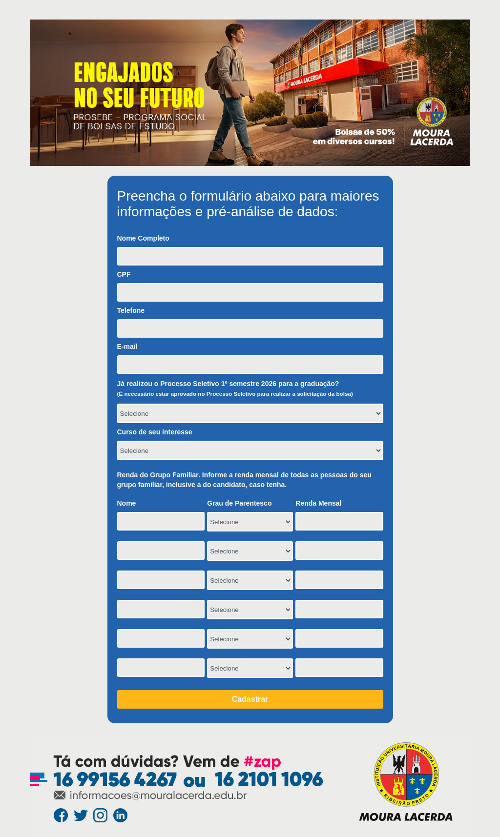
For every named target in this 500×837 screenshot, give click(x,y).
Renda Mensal (318, 503)
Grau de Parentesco (239, 503)
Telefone (131, 310)
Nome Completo (143, 238)
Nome (126, 503)
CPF (124, 274)
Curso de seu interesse (154, 432)
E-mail (127, 346)
